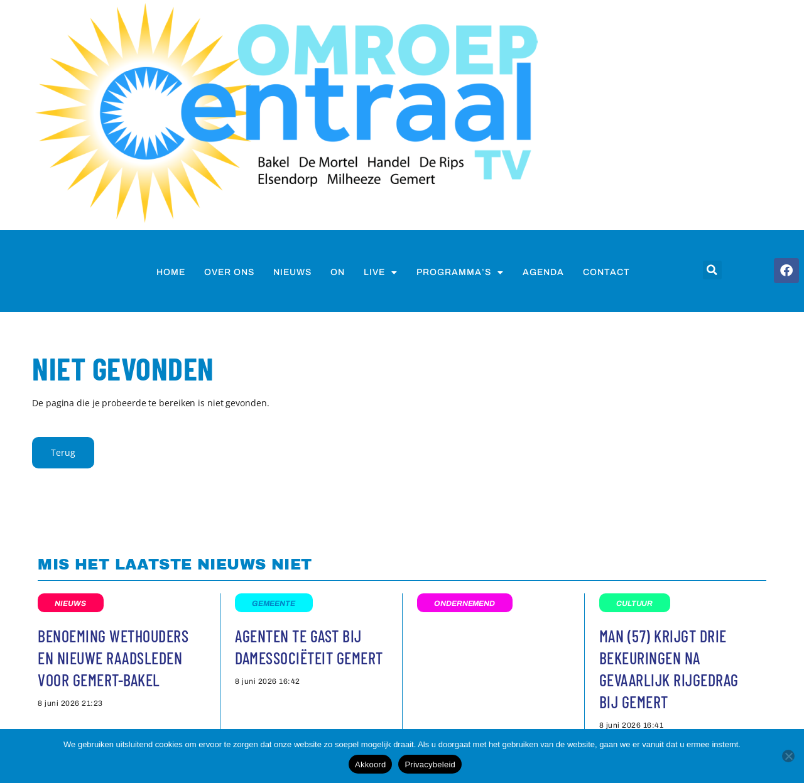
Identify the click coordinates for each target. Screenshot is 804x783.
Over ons (229, 272)
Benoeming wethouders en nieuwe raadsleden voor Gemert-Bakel (113, 657)
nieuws (292, 272)
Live (381, 272)
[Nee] (788, 756)
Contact (606, 272)
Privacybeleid (430, 764)
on (337, 272)
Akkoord (370, 764)
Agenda (543, 272)
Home (170, 272)
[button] (712, 270)
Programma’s (460, 272)
